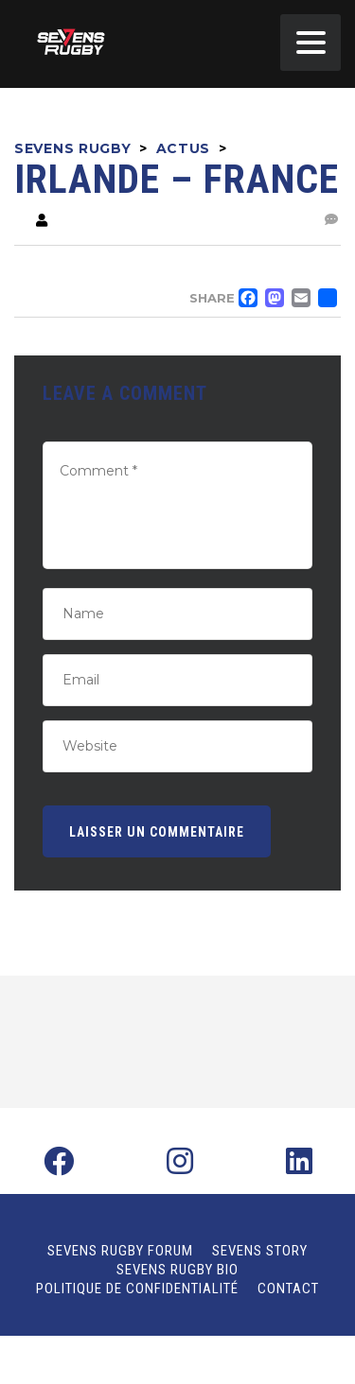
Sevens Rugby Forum (120, 1250)
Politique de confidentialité (137, 1288)
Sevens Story (260, 1250)
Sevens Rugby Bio (177, 1269)
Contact (288, 1288)
